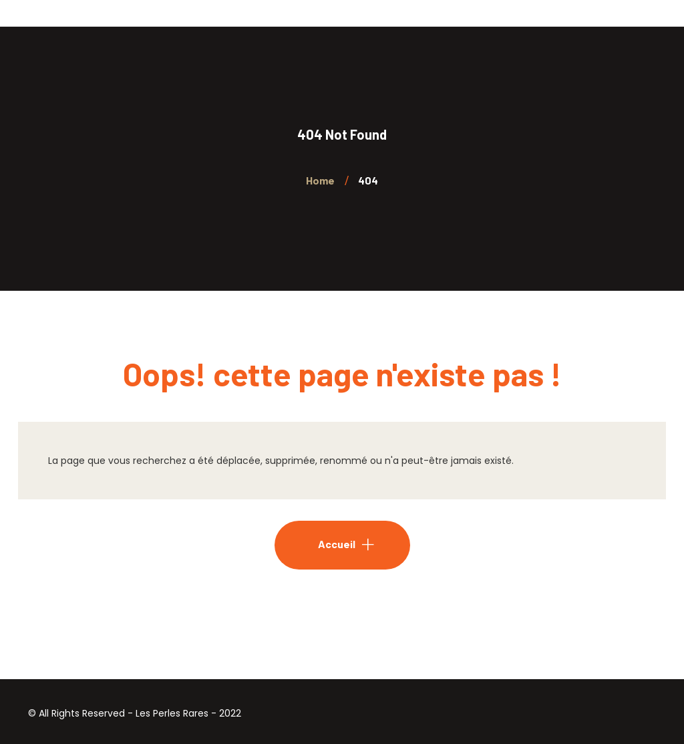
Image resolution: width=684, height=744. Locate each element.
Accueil (336, 543)
